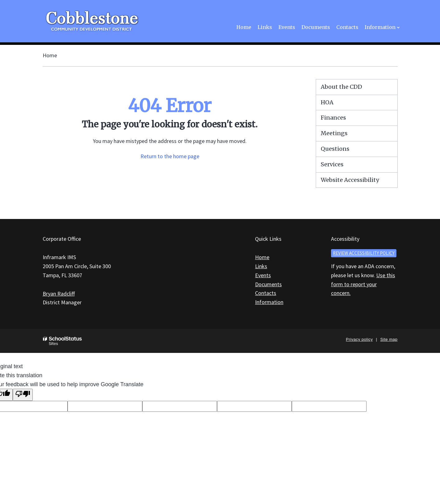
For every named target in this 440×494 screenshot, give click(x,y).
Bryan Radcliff (59, 293)
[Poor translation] (23, 395)
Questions (335, 148)
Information (269, 302)
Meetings (334, 133)
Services (332, 164)
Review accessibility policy (364, 253)
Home (50, 55)
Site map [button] (388, 339)
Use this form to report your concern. (363, 284)
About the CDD (341, 86)
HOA (327, 102)
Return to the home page (169, 156)
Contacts (265, 293)
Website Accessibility (350, 179)
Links (261, 266)
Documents (268, 284)
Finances (333, 117)
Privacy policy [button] (359, 339)
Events (263, 275)
